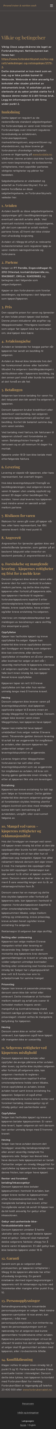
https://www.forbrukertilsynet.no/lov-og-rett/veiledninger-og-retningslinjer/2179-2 (27, 63)
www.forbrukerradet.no (37, 1389)
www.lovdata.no (42, 154)
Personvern (28, 1403)
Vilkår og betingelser (28, 1412)
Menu (51, 5)
